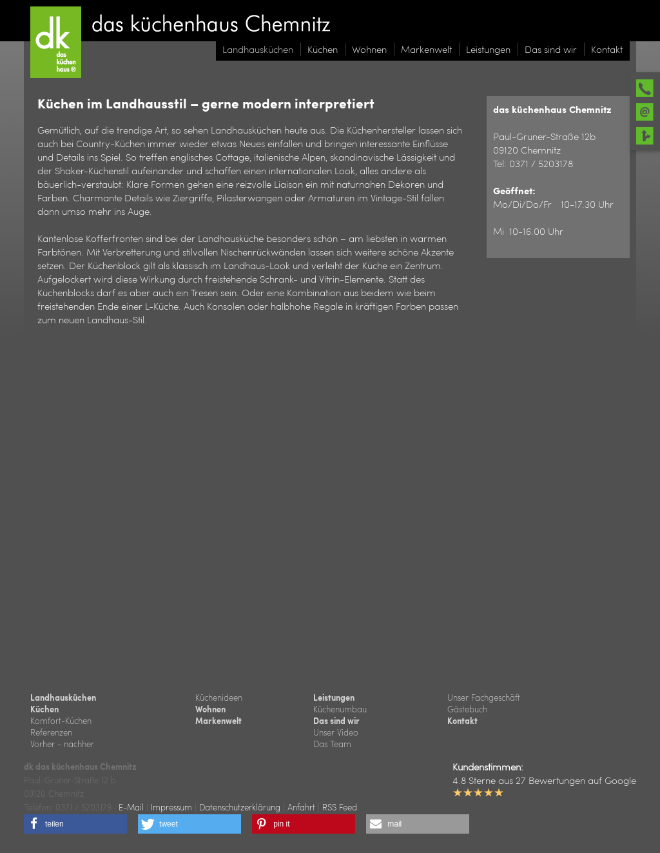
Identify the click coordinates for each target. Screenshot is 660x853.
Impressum (171, 806)
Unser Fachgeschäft (483, 697)
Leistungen (333, 697)
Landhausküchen (63, 697)
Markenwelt (218, 721)
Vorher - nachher (62, 743)
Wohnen (210, 709)
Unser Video (335, 732)
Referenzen (51, 732)
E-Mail (131, 806)
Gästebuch (467, 708)
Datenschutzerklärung (239, 806)
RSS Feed (339, 806)
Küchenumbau (340, 708)
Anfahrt (301, 806)
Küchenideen (218, 697)
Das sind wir (336, 721)
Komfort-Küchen (61, 720)
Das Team (332, 743)
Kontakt (462, 721)
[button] (75, 824)
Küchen (44, 709)
